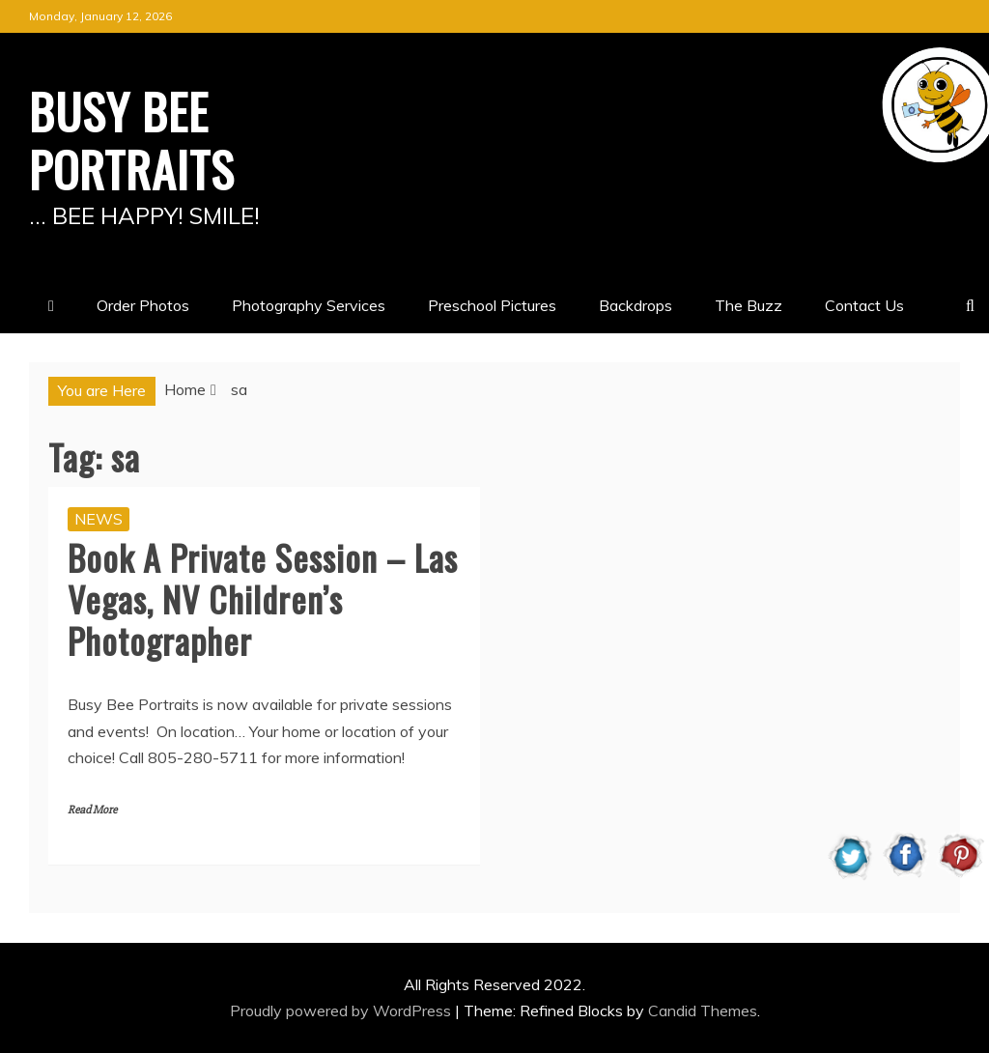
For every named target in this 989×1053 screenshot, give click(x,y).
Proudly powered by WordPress (342, 1010)
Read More (92, 810)
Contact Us (864, 305)
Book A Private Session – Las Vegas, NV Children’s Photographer (263, 598)
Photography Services (308, 305)
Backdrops (635, 305)
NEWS (98, 518)
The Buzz (748, 305)
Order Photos (143, 305)
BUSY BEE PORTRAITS (132, 139)
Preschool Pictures (492, 305)
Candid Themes (702, 1010)
